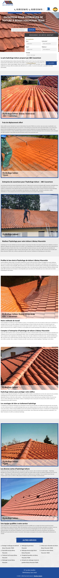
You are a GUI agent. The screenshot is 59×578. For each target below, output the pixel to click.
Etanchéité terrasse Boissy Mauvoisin (8, 552)
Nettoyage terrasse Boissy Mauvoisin (8, 561)
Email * (27, 47)
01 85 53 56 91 (21, 9)
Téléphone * (44, 47)
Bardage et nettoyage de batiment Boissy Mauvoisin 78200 (10, 547)
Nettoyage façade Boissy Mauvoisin (28, 547)
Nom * (27, 41)
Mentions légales (38, 576)
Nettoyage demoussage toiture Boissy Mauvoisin (29, 552)
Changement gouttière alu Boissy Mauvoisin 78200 (30, 556)
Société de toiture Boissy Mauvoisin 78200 (47, 552)
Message (28, 52)
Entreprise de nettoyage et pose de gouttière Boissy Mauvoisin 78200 (30, 561)
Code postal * (45, 41)
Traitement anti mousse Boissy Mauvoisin (9, 556)
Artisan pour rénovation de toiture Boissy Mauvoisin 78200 (49, 547)
